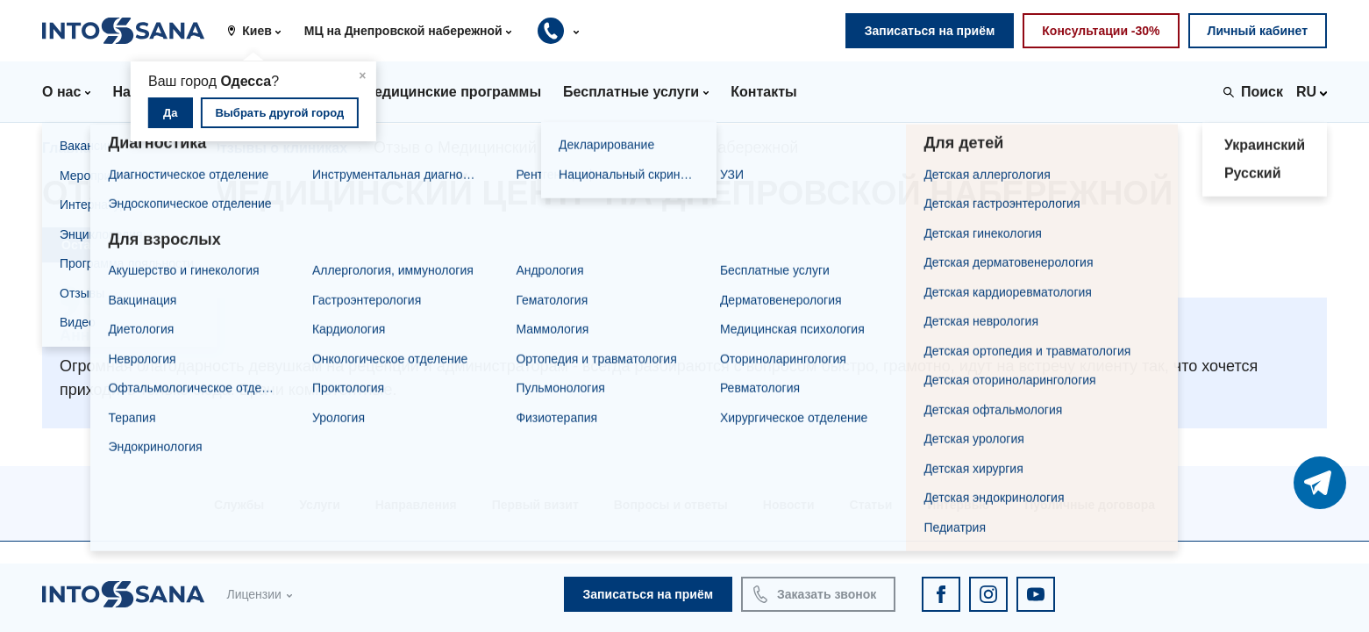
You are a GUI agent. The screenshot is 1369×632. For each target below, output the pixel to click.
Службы (239, 505)
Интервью (958, 505)
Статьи (871, 505)
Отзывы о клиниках (278, 147)
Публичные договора (1089, 505)
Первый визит (535, 505)
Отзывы (153, 147)
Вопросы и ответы (671, 505)
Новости (789, 505)
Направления (416, 505)
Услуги (319, 505)
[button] (260, 30)
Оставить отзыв (110, 245)
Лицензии (253, 594)
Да (170, 112)
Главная (70, 147)
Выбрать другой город (279, 112)
